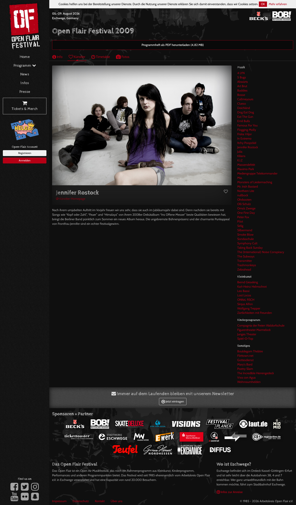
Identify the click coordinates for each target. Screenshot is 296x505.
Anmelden (25, 160)
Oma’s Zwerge (246, 208)
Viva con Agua (246, 377)
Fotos (122, 57)
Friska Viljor (244, 134)
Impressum (59, 501)
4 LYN (241, 73)
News (24, 74)
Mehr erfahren (278, 4)
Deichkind (243, 108)
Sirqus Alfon (245, 304)
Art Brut (242, 86)
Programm (24, 65)
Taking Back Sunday (250, 247)
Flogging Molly (246, 130)
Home (25, 57)
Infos (24, 83)
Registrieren (24, 153)
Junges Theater (246, 334)
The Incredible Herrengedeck (255, 373)
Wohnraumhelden (249, 382)
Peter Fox (243, 217)
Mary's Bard (244, 364)
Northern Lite (245, 191)
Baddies (242, 90)
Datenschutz (81, 501)
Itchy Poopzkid (246, 143)
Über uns (116, 501)
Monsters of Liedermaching (254, 182)
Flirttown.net (245, 355)
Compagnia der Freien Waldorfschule (260, 325)
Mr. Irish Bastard (247, 186)
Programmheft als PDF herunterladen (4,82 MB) (173, 45)
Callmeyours (245, 99)
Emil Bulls (243, 121)
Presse (24, 92)
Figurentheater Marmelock (254, 330)
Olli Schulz (244, 204)
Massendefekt (246, 164)
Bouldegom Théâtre (250, 351)
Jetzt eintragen (172, 401)
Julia (239, 151)
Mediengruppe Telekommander (257, 173)
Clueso (241, 103)
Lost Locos (244, 295)
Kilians (241, 156)
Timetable (100, 57)
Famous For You (247, 125)
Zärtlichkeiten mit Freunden (254, 313)
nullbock (242, 195)
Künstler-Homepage (70, 198)
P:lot (240, 221)
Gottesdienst (245, 360)
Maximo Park (245, 169)
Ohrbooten (244, 199)
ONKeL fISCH (245, 299)
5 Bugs (241, 77)
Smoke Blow (245, 234)
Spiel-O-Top (245, 338)
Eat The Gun (245, 116)
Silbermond (244, 230)
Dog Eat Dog (245, 112)
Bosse (241, 95)
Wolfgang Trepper (248, 308)
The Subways (245, 256)
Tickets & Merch (25, 106)
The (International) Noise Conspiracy (260, 252)
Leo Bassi (243, 291)
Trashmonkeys (246, 265)
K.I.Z (240, 160)
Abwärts (242, 82)
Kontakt (100, 501)
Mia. (239, 178)
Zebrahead (244, 269)
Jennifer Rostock (247, 147)
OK (263, 4)
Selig (240, 226)
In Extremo (244, 138)
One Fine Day (246, 213)
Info (57, 57)
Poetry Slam (245, 369)
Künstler (77, 57)
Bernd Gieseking (247, 282)
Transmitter (244, 261)
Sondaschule (245, 239)
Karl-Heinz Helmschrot (252, 286)
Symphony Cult (247, 243)
